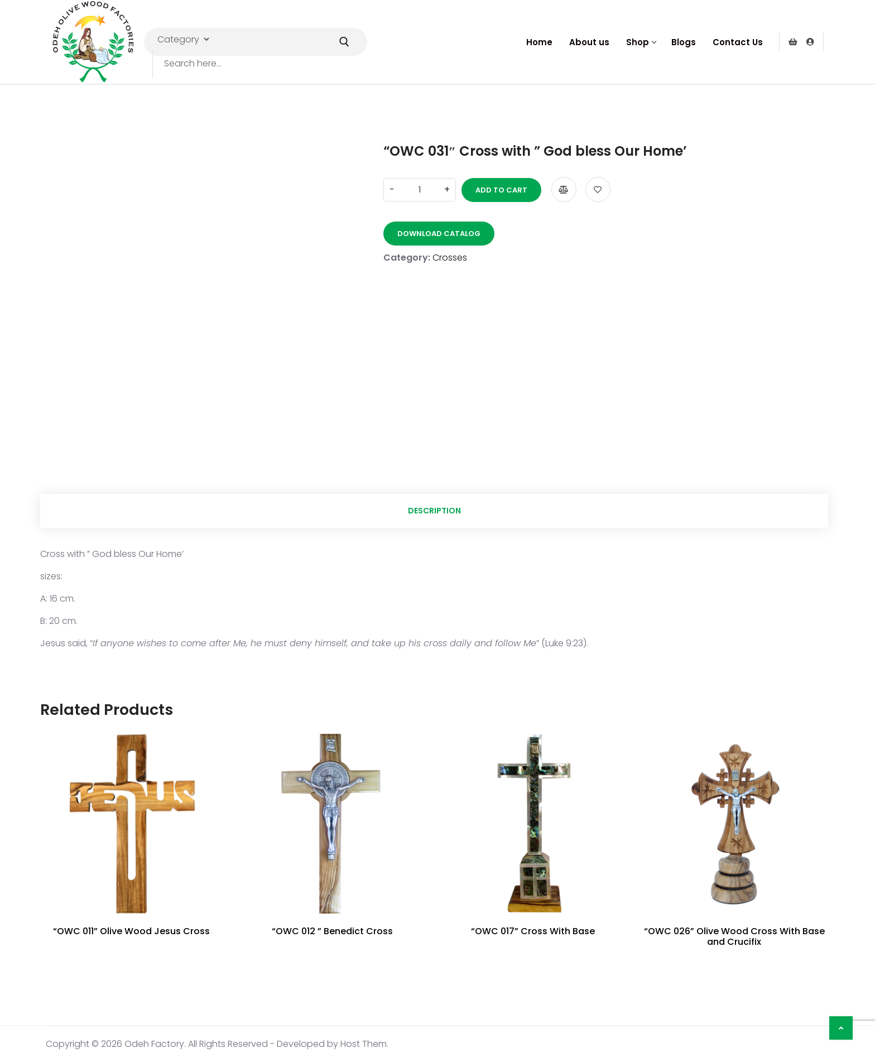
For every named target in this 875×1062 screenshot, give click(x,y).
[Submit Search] (344, 42)
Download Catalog (438, 233)
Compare (563, 189)
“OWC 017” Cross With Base (533, 931)
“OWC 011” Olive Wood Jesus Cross (131, 931)
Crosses (449, 257)
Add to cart (501, 190)
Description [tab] (434, 510)
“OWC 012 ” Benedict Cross (332, 931)
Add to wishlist (597, 189)
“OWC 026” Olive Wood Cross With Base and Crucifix (734, 936)
